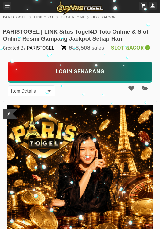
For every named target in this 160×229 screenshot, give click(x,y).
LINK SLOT (44, 17)
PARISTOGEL (14, 17)
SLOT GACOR (103, 17)
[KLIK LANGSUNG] (80, 71)
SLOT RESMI (72, 17)
